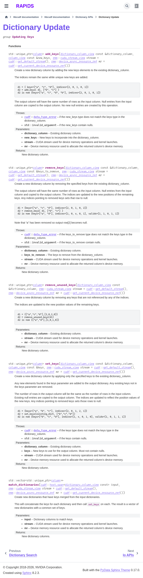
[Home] (6, 17)
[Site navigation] (6, 6)
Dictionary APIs (84, 17)
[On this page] (136, 6)
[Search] (127, 6)
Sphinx (26, 572)
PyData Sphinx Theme (115, 570)
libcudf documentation (26, 17)
